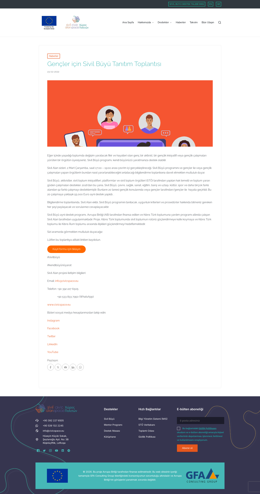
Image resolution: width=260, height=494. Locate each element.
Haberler (53, 56)
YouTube (52, 352)
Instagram (53, 320)
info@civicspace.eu (66, 280)
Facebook (53, 328)
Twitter (51, 336)
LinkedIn (52, 344)
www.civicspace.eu (59, 304)
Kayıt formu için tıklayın (66, 249)
